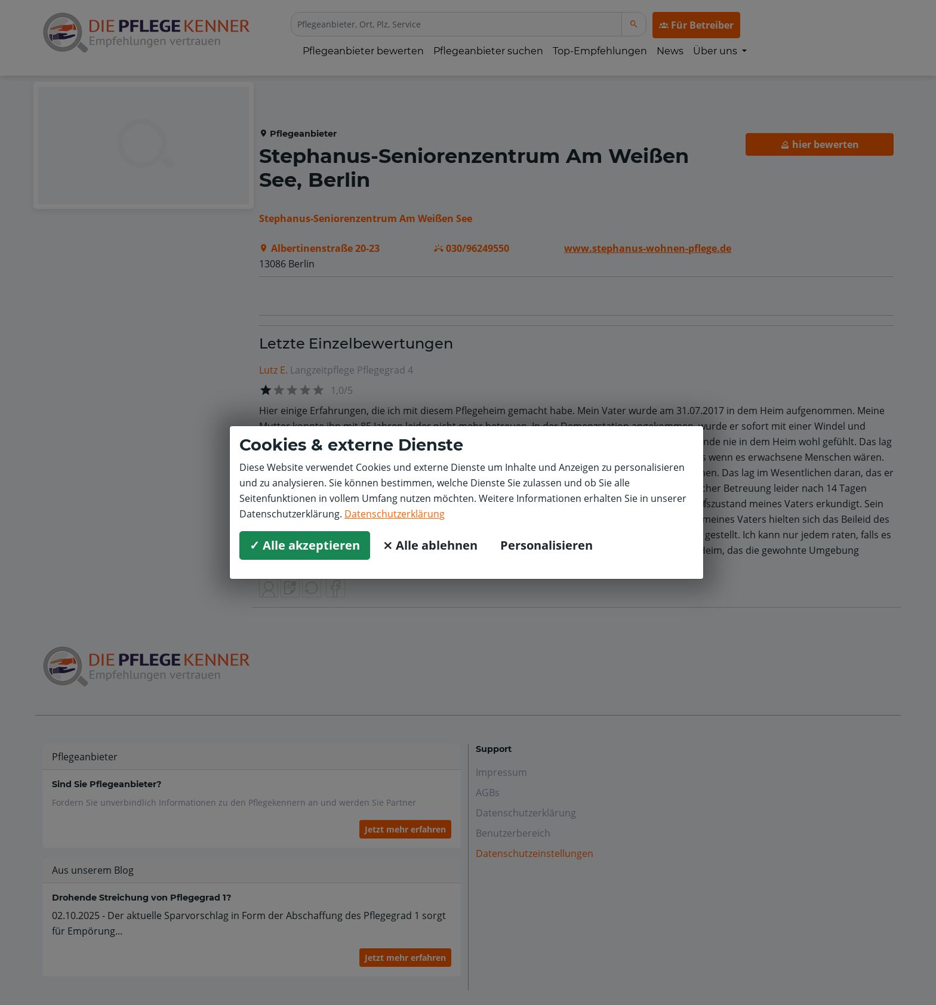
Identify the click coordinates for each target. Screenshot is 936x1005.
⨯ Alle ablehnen (430, 545)
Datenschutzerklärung (394, 513)
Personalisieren (546, 545)
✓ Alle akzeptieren (305, 545)
